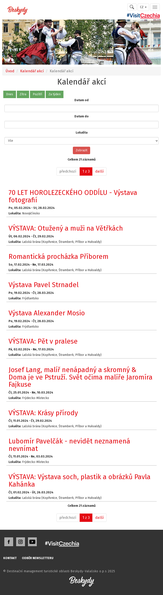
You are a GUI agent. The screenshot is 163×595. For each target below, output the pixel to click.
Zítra (23, 94)
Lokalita (82, 132)
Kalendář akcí (32, 71)
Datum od (81, 100)
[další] (99, 171)
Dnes (9, 94)
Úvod (9, 71)
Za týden (55, 94)
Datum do (81, 116)
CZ (143, 7)
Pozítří (37, 94)
